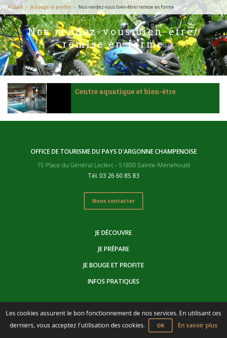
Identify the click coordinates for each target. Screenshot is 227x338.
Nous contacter (113, 200)
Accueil (15, 7)
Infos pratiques (113, 281)
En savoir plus (198, 325)
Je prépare (113, 249)
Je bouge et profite (50, 7)
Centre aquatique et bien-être (125, 91)
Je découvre (113, 232)
